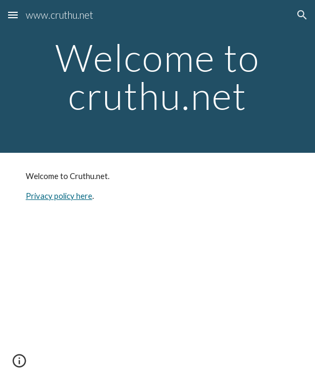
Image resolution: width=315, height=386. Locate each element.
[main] (157, 76)
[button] (13, 14)
